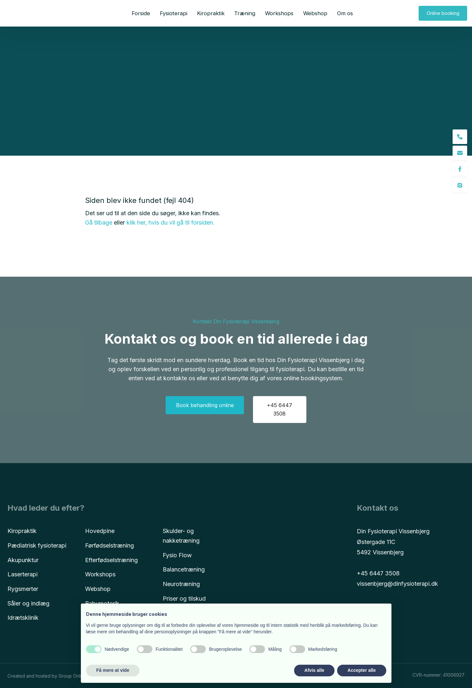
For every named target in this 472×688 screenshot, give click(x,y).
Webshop (315, 13)
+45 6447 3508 (378, 573)
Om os (345, 13)
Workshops (279, 13)
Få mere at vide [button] (112, 670)
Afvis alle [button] (314, 670)
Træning (244, 13)
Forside (141, 13)
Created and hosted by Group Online (47, 676)
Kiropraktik (211, 13)
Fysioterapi (173, 13)
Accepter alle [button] (361, 670)
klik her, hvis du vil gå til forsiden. (170, 222)
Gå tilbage (98, 222)
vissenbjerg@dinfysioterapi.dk (397, 583)
